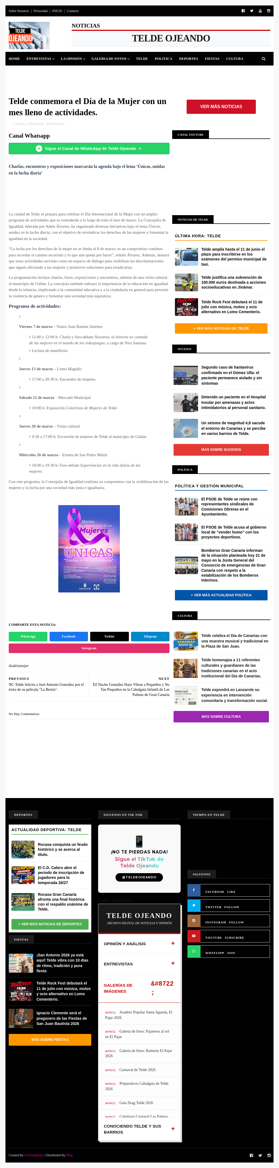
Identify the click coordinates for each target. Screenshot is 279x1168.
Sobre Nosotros (19, 11)
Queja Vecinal (73, 72)
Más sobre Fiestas (49, 1039)
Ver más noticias (221, 106)
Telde (142, 59)
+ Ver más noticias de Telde (221, 328)
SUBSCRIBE (234, 937)
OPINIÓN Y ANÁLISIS (125, 943)
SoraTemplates (34, 1155)
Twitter (109, 636)
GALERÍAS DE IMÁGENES (118, 988)
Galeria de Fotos (109, 59)
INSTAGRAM (215, 922)
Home (14, 59)
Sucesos (20, 72)
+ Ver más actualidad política (221, 595)
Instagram (89, 648)
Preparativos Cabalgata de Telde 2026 (137, 1086)
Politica (163, 59)
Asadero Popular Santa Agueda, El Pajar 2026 (138, 1015)
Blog (69, 1155)
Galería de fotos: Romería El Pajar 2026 (138, 1053)
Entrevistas (38, 59)
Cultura (234, 59)
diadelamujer (55, 123)
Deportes (188, 59)
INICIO (57, 11)
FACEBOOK (215, 891)
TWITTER (213, 907)
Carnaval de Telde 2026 (137, 1070)
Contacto (72, 11)
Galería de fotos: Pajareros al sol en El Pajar (137, 1034)
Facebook (68, 636)
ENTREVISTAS (118, 964)
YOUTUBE (213, 937)
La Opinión (71, 59)
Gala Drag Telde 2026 (136, 1103)
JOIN (231, 952)
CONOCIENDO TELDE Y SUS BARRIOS (132, 1129)
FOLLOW (231, 907)
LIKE (231, 891)
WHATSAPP (215, 952)
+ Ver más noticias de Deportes (50, 924)
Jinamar (43, 72)
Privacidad (40, 11)
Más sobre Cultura (221, 717)
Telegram (150, 636)
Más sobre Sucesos (221, 449)
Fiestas (212, 59)
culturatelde (35, 123)
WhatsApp (27, 636)
